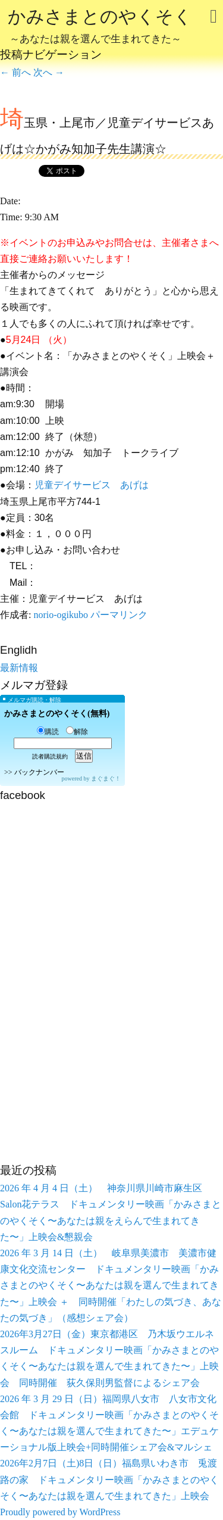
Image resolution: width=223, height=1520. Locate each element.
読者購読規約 (50, 756)
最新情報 (19, 668)
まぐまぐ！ (106, 778)
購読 (48, 732)
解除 (77, 732)
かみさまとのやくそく (100, 27)
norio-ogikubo (60, 615)
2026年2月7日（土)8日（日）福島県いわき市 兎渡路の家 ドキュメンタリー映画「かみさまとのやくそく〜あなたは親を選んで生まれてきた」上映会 (109, 1479)
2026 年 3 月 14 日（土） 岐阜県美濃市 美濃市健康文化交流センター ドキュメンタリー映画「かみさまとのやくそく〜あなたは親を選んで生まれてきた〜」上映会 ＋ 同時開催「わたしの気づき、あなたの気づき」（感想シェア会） (110, 1285)
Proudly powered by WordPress (60, 1512)
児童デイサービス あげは (91, 485)
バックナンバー (39, 772)
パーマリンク (118, 615)
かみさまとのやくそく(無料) (56, 713)
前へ (15, 72)
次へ (48, 72)
